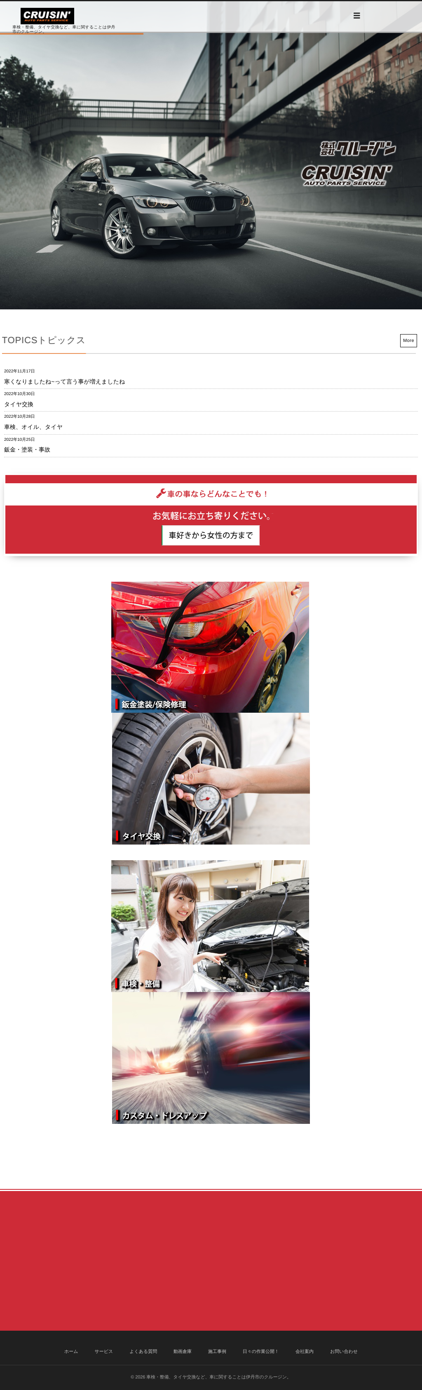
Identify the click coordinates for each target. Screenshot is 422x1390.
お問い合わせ (344, 1351)
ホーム (71, 1351)
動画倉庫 (182, 1351)
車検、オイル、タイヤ (33, 427)
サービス (103, 1351)
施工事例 (217, 1351)
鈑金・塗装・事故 (27, 449)
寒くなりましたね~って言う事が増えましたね (64, 381)
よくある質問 (143, 1351)
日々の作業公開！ (261, 1351)
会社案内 (304, 1351)
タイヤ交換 (18, 404)
